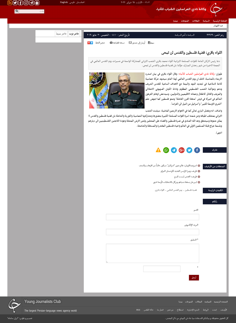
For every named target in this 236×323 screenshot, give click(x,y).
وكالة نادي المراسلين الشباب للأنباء (196, 74)
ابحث (214, 310)
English (64, 2)
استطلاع (180, 310)
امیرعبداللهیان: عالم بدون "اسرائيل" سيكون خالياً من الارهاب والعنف (169, 165)
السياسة (206, 21)
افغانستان (80, 2)
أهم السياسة (180, 35)
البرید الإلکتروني (191, 225)
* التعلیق (194, 240)
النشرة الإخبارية (193, 310)
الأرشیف (224, 310)
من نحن (170, 310)
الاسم (196, 210)
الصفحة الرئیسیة (220, 21)
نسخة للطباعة (117, 43)
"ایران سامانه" (12, 318)
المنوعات (185, 21)
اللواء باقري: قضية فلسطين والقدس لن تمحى (191, 53)
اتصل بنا (160, 310)
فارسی (72, 2)
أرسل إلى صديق (137, 43)
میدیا (175, 21)
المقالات (195, 21)
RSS (138, 310)
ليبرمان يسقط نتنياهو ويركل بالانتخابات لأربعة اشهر (176, 182)
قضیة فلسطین (191, 190)
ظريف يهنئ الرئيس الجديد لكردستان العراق (180, 171)
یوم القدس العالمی (174, 190)
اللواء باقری (159, 190)
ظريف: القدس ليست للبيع (187, 177)
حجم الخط (100, 43)
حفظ (151, 43)
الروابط (206, 310)
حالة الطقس (148, 310)
